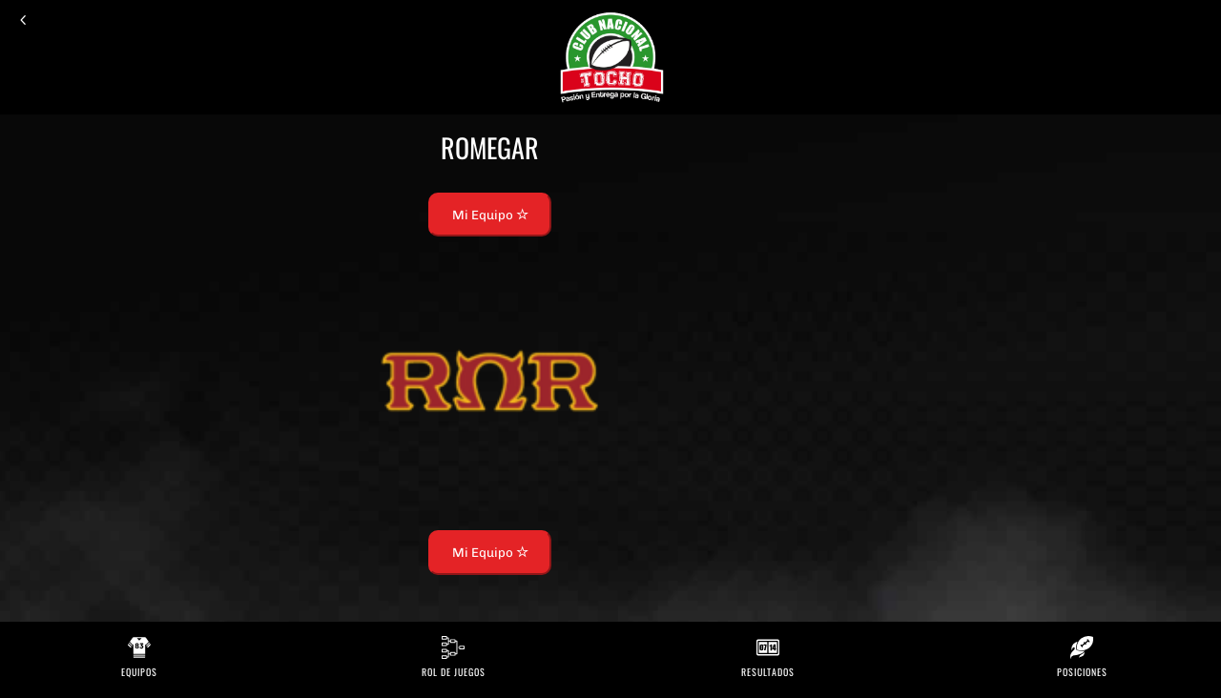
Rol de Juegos (454, 672)
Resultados (768, 672)
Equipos (139, 672)
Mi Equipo (490, 214)
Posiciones (1082, 672)
